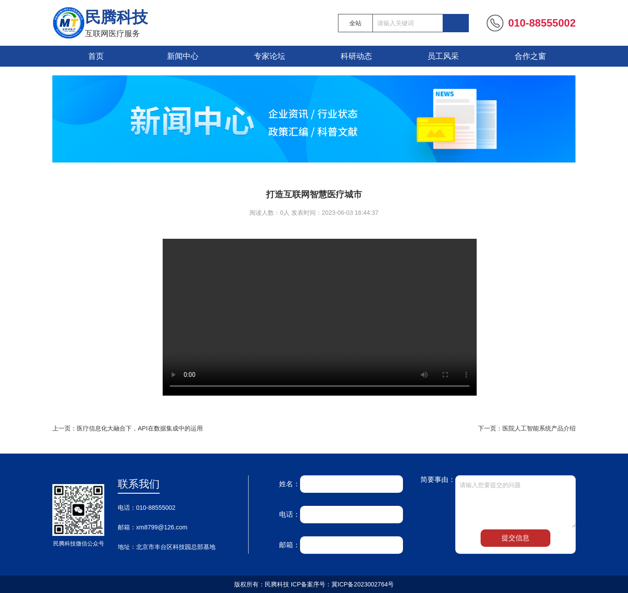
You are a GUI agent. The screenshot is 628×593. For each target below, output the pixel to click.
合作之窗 (530, 56)
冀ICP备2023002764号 (362, 584)
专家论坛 (269, 56)
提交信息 (515, 538)
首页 (96, 56)
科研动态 (356, 56)
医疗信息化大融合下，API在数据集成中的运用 (140, 428)
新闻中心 (182, 56)
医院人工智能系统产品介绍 (539, 428)
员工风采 (443, 56)
